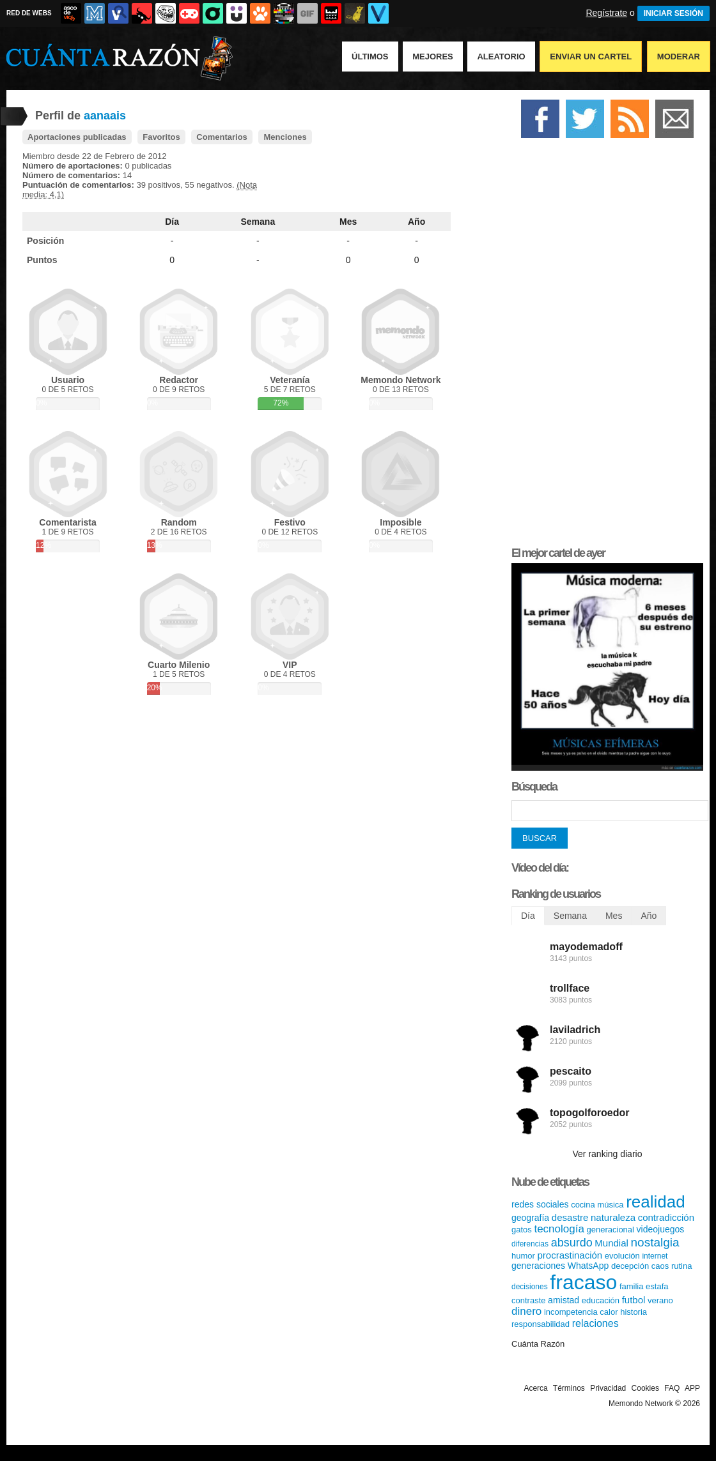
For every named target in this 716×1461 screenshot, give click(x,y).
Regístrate (606, 13)
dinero (526, 1311)
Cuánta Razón (537, 1344)
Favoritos (161, 137)
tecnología (559, 1229)
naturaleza (613, 1217)
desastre (570, 1217)
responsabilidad (540, 1324)
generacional (610, 1229)
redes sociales (540, 1204)
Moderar (678, 56)
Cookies (645, 1388)
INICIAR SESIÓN (673, 13)
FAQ (672, 1388)
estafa (657, 1286)
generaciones (538, 1265)
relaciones (595, 1323)
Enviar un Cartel (591, 56)
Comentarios (221, 137)
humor (523, 1255)
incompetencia (571, 1312)
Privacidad (608, 1388)
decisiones (529, 1286)
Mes (348, 221)
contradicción (666, 1217)
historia (633, 1312)
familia (631, 1286)
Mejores (432, 56)
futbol (634, 1299)
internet (654, 1256)
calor (609, 1312)
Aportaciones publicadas (77, 137)
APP (692, 1388)
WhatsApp (588, 1265)
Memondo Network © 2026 (654, 1403)
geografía (530, 1218)
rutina (681, 1266)
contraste (528, 1300)
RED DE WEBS (29, 13)
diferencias (530, 1243)
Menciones (284, 137)
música (610, 1204)
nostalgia (655, 1242)
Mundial (611, 1243)
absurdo (572, 1242)
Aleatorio (501, 56)
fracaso (583, 1282)
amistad (563, 1300)
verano (660, 1300)
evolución (622, 1255)
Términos (569, 1388)
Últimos (370, 56)
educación (600, 1300)
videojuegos (661, 1229)
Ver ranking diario (607, 1154)
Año (416, 221)
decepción (630, 1266)
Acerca (535, 1388)
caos (660, 1266)
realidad (655, 1201)
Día (172, 221)
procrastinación (569, 1255)
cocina (583, 1204)
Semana (258, 221)
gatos (521, 1229)
